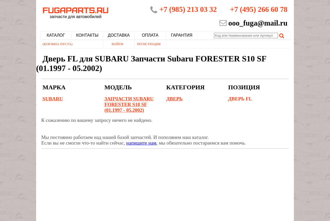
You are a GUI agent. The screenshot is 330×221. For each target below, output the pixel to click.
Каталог (56, 35)
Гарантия (181, 35)
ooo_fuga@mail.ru (257, 23)
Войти (117, 44)
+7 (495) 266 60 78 (258, 9)
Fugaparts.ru (76, 12)
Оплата (150, 35)
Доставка (119, 35)
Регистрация (149, 44)
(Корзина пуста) (58, 44)
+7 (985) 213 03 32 (188, 9)
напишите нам (141, 143)
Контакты (87, 35)
